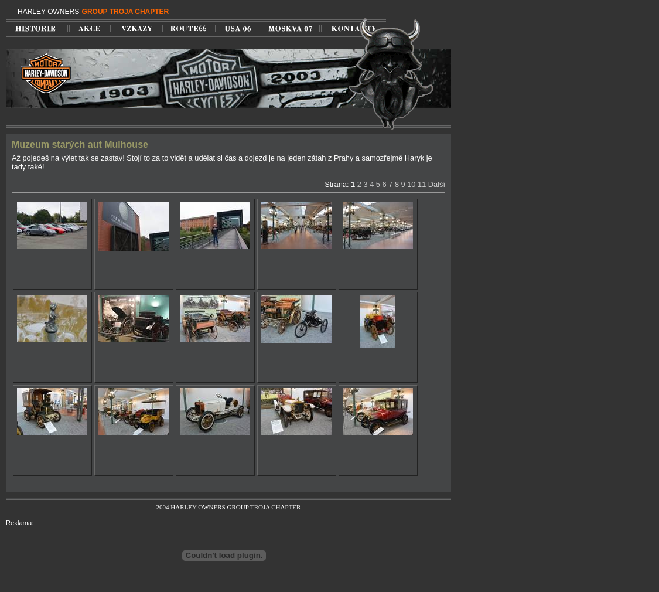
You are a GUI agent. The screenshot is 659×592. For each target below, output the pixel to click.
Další (436, 184)
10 (411, 184)
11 (422, 184)
